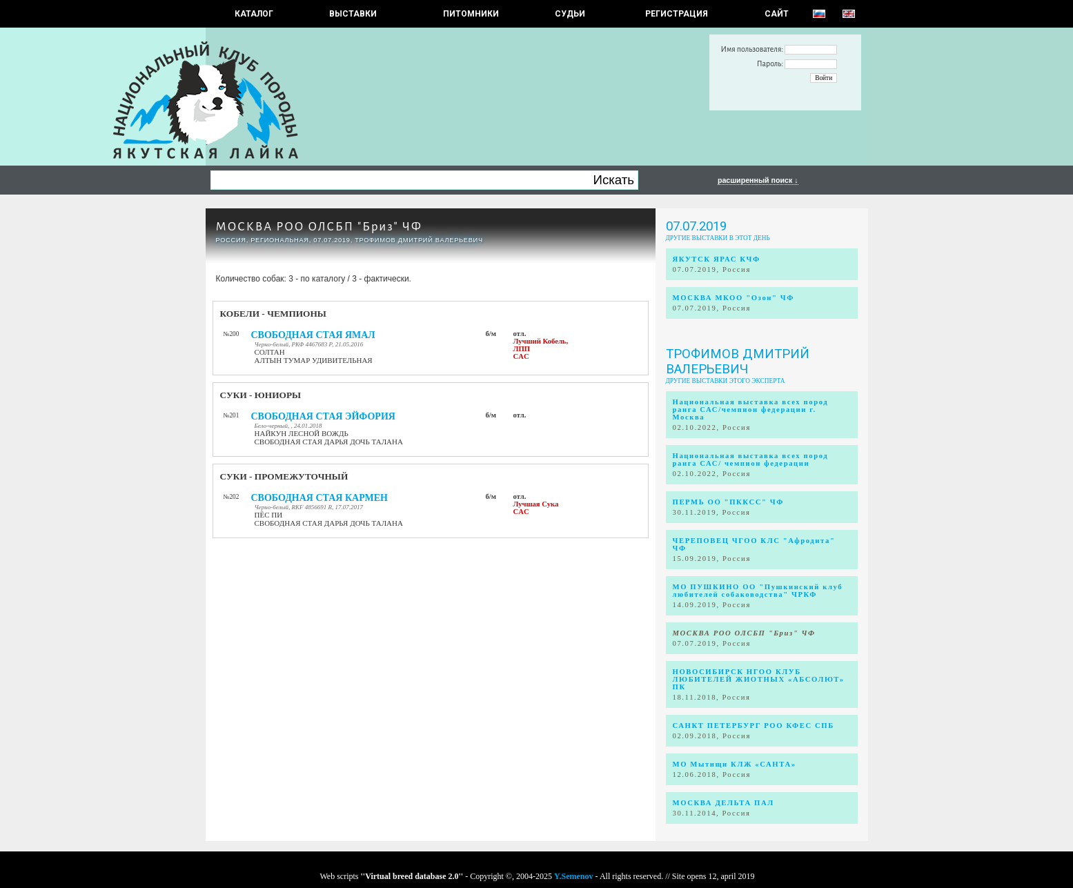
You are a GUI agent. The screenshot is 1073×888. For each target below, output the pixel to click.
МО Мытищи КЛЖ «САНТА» (734, 764)
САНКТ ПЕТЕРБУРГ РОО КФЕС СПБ (753, 725)
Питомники (471, 14)
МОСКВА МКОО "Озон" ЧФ (734, 298)
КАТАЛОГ (254, 14)
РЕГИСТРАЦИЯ (676, 14)
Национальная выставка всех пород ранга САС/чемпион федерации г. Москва (751, 409)
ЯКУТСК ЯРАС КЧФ (716, 259)
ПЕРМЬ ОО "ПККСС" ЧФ (728, 502)
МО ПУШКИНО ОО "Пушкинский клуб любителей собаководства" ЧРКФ (758, 590)
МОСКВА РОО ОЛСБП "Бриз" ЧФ (319, 226)
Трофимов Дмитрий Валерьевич (737, 361)
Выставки (353, 14)
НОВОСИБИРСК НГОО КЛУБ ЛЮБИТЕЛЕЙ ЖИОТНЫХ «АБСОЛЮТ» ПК (759, 679)
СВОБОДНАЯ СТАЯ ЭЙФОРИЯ (323, 416)
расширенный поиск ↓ (758, 180)
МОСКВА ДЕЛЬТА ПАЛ (723, 803)
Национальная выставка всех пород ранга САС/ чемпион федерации (751, 459)
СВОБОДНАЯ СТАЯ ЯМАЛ (313, 335)
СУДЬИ (570, 14)
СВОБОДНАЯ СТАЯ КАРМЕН (319, 498)
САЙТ (777, 14)
